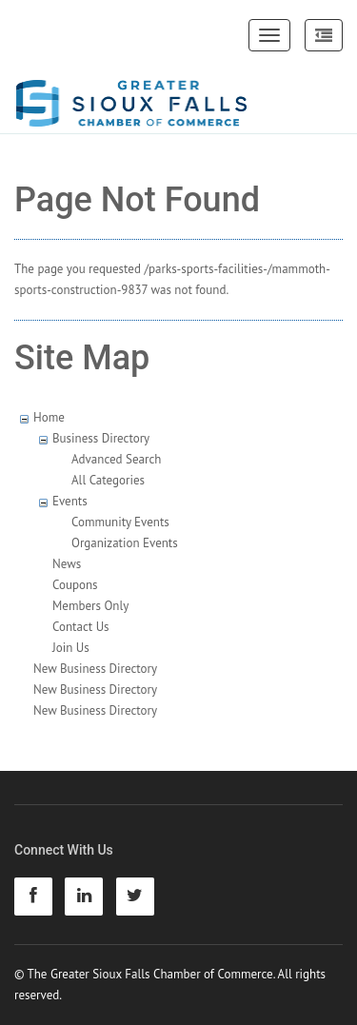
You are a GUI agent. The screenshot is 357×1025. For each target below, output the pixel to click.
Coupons (75, 585)
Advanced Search (116, 459)
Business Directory (100, 438)
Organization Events (124, 543)
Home (49, 417)
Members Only (90, 606)
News (66, 564)
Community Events (120, 522)
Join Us (70, 648)
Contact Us (80, 627)
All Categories (108, 480)
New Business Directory (95, 668)
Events (70, 501)
